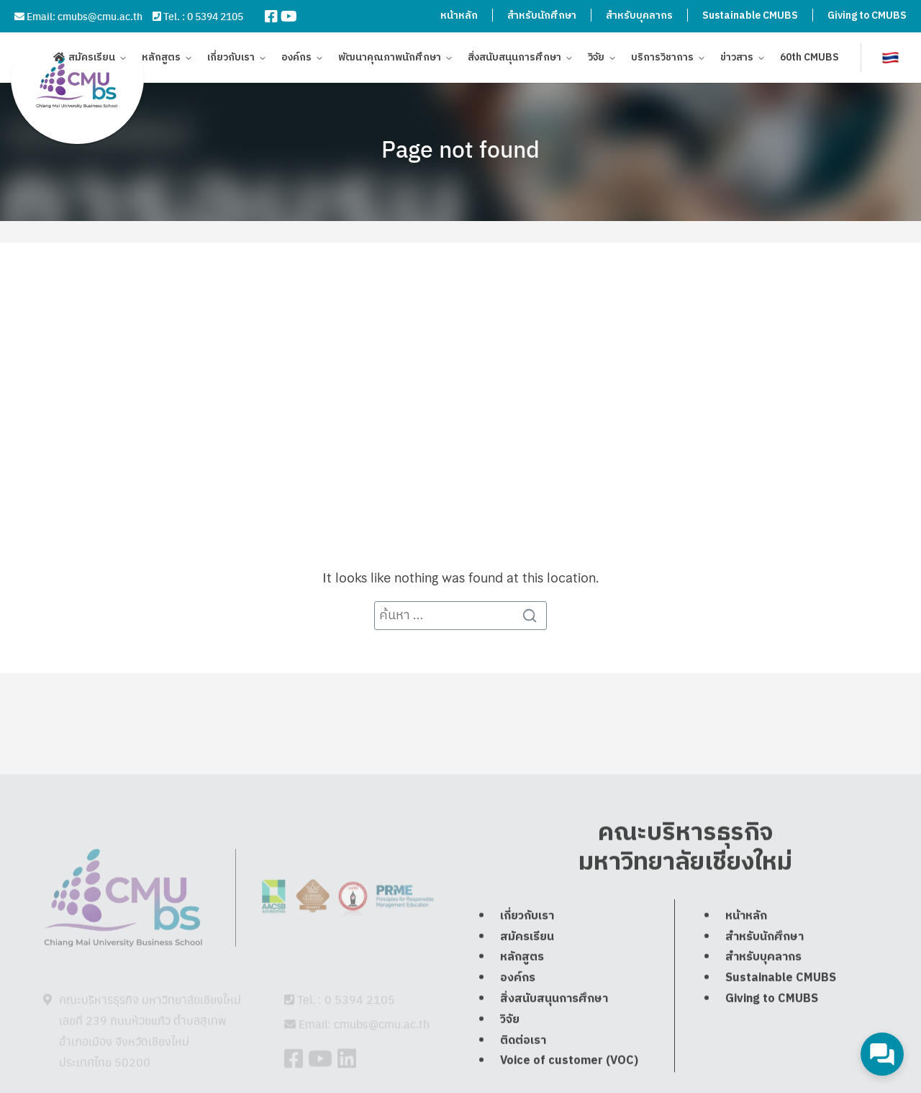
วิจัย (596, 59)
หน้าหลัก (459, 15)
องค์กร (296, 59)
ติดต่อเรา (523, 1072)
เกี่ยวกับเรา (231, 59)
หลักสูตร (161, 59)
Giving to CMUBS (867, 15)
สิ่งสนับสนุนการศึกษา (514, 59)
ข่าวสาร (736, 59)
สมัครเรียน (91, 59)
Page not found (460, 148)
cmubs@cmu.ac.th (100, 16)
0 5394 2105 (215, 16)
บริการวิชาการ (662, 59)
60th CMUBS (809, 59)
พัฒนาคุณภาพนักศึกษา (389, 59)
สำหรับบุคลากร (639, 15)
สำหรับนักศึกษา (541, 15)
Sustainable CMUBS (750, 15)
